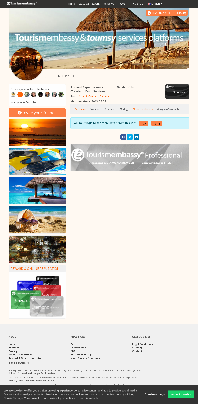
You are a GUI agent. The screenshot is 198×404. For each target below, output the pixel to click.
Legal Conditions (142, 344)
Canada (104, 96)
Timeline (80, 109)
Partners (75, 344)
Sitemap (137, 347)
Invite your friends (37, 112)
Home (12, 344)
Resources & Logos (82, 354)
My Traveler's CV (143, 109)
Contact (137, 351)
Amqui (83, 96)
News (109, 3)
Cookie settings (155, 396)
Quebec (93, 96)
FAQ (72, 351)
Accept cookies (181, 396)
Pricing (71, 3)
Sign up (137, 4)
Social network (89, 3)
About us (14, 347)
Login (123, 4)
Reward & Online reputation (35, 268)
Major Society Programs (85, 358)
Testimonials (78, 347)
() (167, 13)
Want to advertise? (20, 354)
